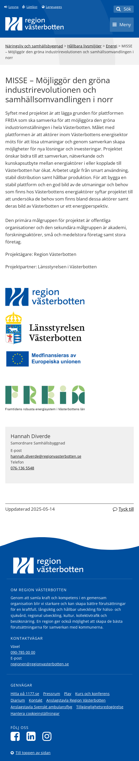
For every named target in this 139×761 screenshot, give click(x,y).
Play (67, 693)
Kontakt (35, 700)
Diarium (18, 700)
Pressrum (51, 693)
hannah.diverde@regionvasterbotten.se (46, 456)
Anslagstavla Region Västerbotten (76, 700)
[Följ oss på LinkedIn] (32, 736)
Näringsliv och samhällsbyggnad (34, 45)
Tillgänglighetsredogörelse (99, 706)
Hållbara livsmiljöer (84, 45)
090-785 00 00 (23, 652)
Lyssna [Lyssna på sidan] (13, 6)
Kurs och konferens (92, 693)
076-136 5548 (22, 467)
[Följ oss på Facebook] (17, 736)
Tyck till (126, 509)
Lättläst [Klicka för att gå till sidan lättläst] (31, 6)
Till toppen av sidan (33, 752)
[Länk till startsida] (34, 23)
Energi (111, 45)
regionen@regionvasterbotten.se (40, 663)
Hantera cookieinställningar (35, 713)
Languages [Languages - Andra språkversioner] (54, 6)
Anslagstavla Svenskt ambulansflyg (41, 706)
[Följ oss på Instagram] (48, 736)
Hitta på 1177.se (25, 693)
